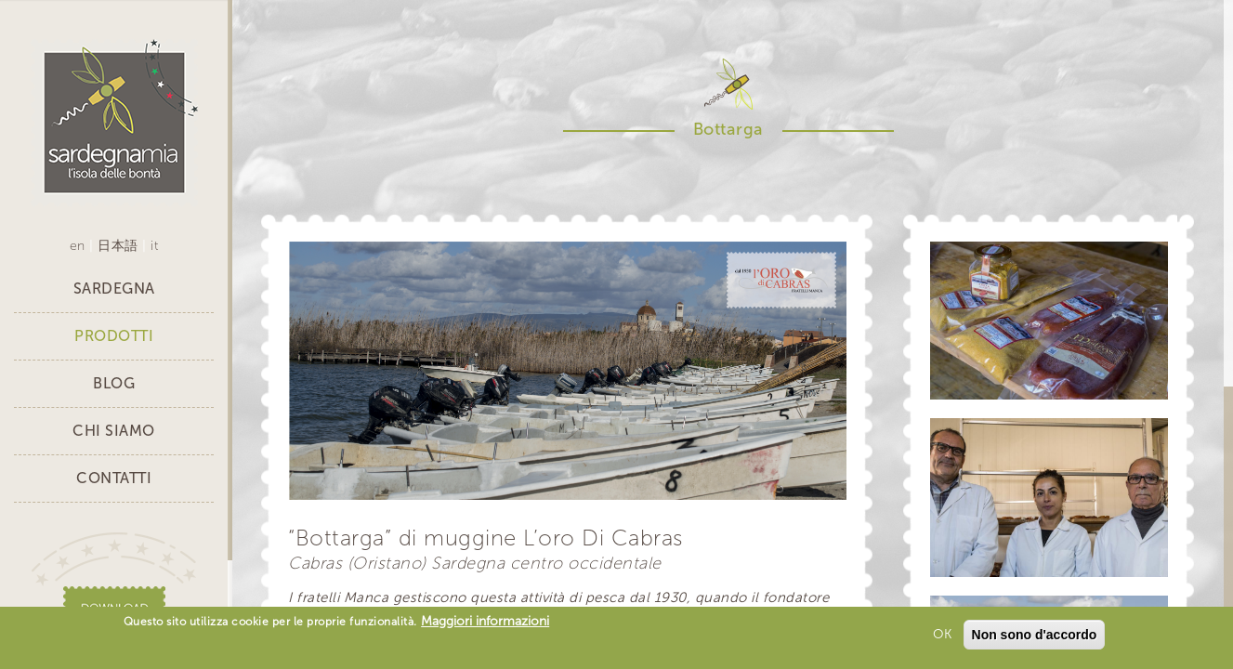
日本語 (118, 246)
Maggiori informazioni (485, 623)
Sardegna (114, 288)
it (154, 246)
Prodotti (113, 336)
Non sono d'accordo (1034, 636)
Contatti (113, 478)
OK (942, 636)
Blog (114, 383)
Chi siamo (113, 430)
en (77, 246)
